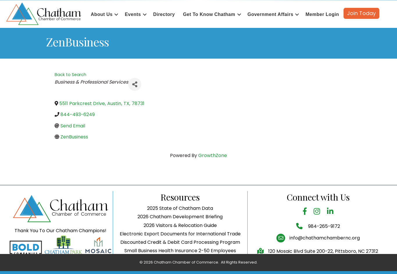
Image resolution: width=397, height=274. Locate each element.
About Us (101, 14)
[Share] (134, 84)
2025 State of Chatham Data (180, 217)
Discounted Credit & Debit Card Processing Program (180, 251)
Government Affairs (271, 14)
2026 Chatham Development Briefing (180, 226)
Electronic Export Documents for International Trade (180, 243)
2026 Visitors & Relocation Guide (180, 234)
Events (133, 14)
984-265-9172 (323, 235)
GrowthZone (212, 155)
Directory (164, 14)
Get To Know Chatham (209, 14)
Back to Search (70, 74)
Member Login (322, 14)
